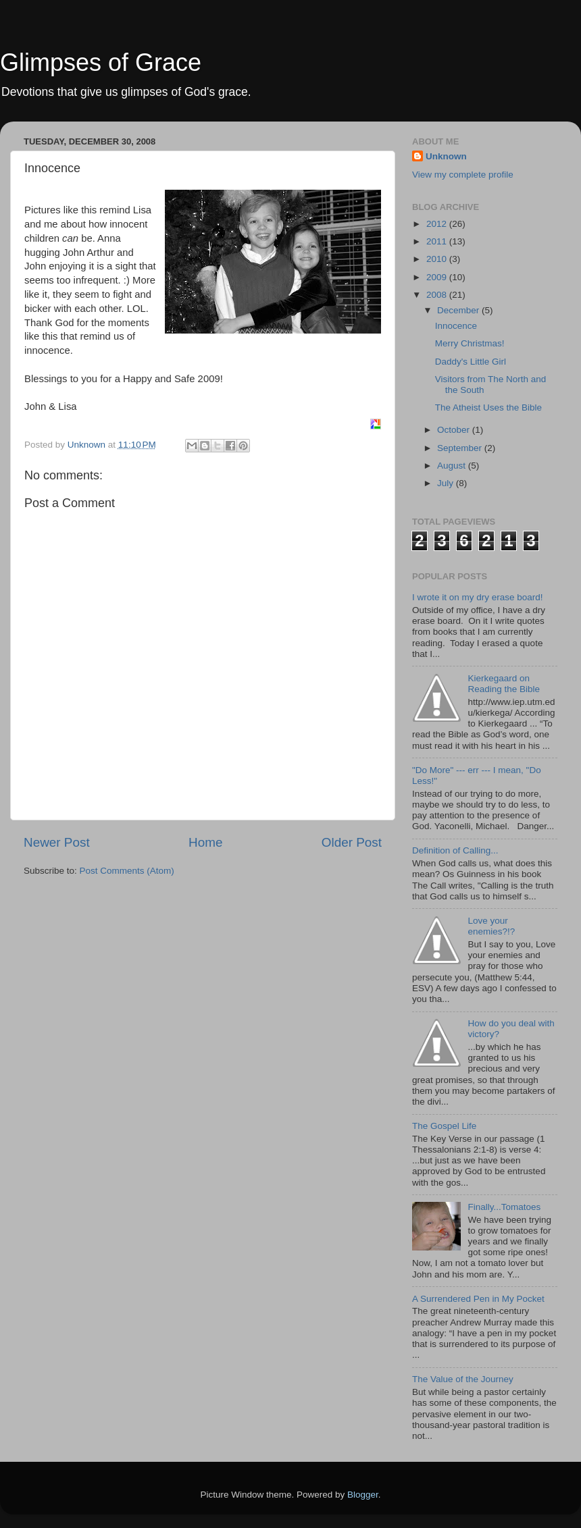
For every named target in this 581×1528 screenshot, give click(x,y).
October (454, 430)
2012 (437, 224)
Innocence (456, 326)
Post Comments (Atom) (127, 871)
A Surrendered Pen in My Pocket (478, 1299)
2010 (437, 259)
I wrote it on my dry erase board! (477, 597)
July (446, 483)
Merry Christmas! (470, 343)
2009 (437, 277)
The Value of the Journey (462, 1379)
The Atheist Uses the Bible (488, 407)
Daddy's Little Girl (470, 362)
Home (205, 842)
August (452, 465)
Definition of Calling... (455, 850)
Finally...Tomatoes (504, 1207)
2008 (437, 295)
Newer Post (57, 842)
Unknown (446, 156)
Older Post (352, 842)
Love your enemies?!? (491, 926)
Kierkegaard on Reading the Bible (504, 683)
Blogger (362, 1495)
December (459, 310)
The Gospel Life (444, 1126)
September (460, 448)
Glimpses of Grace (100, 62)
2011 (437, 241)
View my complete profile (462, 174)
